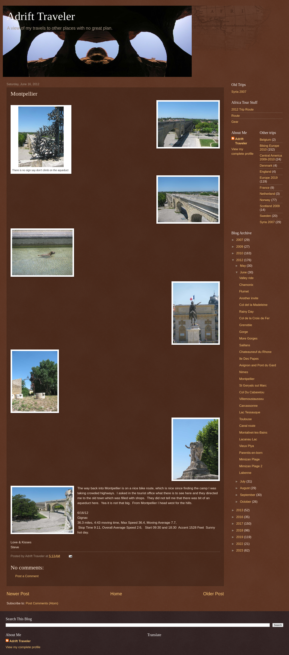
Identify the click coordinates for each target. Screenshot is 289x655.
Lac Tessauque (249, 412)
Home (116, 593)
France (265, 187)
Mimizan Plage (249, 459)
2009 (240, 246)
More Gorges (248, 338)
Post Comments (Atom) (42, 603)
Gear (234, 122)
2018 (240, 530)
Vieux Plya (246, 446)
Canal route (247, 426)
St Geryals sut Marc (253, 385)
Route (235, 116)
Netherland (267, 194)
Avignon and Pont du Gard (257, 365)
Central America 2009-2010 (271, 157)
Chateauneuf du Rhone (255, 352)
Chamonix (246, 285)
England (265, 171)
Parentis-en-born (250, 453)
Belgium (265, 140)
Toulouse (245, 419)
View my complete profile (23, 647)
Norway (265, 200)
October (246, 501)
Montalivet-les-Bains (253, 432)
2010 (240, 253)
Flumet (244, 291)
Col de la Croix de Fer (254, 318)
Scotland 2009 (270, 206)
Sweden (265, 216)
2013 (240, 510)
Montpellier (246, 379)
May (243, 266)
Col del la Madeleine (253, 305)
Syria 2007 (238, 92)
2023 (240, 550)
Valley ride (246, 278)
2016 (240, 517)
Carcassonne (248, 406)
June (243, 272)
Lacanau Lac (248, 439)
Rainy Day (246, 311)
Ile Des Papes (249, 358)
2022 (240, 544)
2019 (240, 537)
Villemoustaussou (251, 399)
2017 (240, 523)
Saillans (244, 345)
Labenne (245, 473)
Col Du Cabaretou (251, 392)
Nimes (243, 372)
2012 (240, 260)
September (248, 495)
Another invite (248, 298)
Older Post (213, 593)
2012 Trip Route (242, 109)
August (245, 488)
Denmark (266, 165)
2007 (240, 240)
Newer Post (18, 593)
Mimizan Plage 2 (250, 466)
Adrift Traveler (41, 16)
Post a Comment (27, 576)
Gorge (243, 332)
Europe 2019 (269, 177)
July (243, 481)
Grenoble (245, 325)
